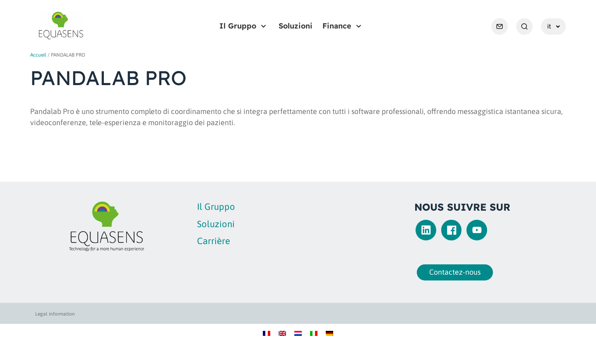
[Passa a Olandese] (298, 332)
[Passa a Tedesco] (329, 332)
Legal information (55, 314)
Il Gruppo (237, 26)
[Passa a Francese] (266, 332)
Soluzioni (295, 26)
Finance (336, 26)
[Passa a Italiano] (314, 332)
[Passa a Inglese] (282, 332)
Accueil (38, 55)
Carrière (213, 240)
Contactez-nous (452, 272)
